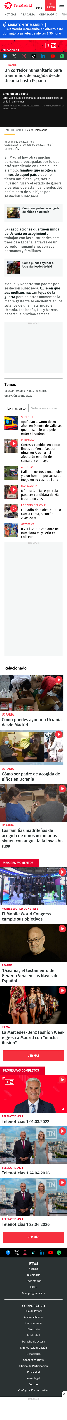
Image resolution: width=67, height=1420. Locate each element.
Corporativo (33, 1306)
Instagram (24, 56)
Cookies (33, 1384)
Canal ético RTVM (33, 1360)
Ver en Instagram (25, 1252)
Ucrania (10, 65)
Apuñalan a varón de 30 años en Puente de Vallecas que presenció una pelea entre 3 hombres (11, 423)
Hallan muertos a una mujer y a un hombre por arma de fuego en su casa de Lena (11, 473)
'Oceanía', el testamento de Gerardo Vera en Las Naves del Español (33, 943)
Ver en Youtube (50, 1252)
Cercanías (28, 440)
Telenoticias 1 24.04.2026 (33, 1145)
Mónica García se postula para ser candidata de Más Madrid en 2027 (11, 492)
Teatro (7, 965)
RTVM (33, 1264)
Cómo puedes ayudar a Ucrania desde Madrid (13, 267)
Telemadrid (33, 1275)
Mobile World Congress (20, 908)
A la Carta (28, 14)
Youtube (53, 56)
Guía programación (33, 1293)
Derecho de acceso (33, 1341)
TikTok (33, 56)
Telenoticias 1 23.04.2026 (33, 1197)
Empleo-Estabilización (33, 1347)
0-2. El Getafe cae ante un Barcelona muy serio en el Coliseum (11, 530)
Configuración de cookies (33, 1390)
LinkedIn (43, 56)
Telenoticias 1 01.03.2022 (33, 1094)
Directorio (34, 1329)
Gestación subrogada (18, 396)
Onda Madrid (48, 14)
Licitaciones (33, 1354)
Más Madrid (29, 486)
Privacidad (33, 1372)
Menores (41, 391)
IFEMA (6, 1027)
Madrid (20, 391)
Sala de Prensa (34, 1311)
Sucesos (27, 417)
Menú (61, 5)
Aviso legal (33, 1378)
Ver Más (33, 1055)
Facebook (5, 56)
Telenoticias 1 (12, 1116)
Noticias (10, 14)
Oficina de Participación (33, 1366)
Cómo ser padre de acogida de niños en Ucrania (13, 213)
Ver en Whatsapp (59, 1252)
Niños (30, 391)
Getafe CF (27, 524)
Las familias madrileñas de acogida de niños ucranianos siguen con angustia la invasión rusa (33, 803)
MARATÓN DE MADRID (25, 25)
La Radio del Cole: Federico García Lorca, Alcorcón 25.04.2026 (11, 511)
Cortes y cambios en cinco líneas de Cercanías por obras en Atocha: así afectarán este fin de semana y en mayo (11, 446)
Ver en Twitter (16, 1253)
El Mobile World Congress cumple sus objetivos (33, 886)
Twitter (14, 56)
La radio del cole (33, 505)
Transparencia (33, 1323)
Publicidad (33, 1335)
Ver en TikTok (33, 1253)
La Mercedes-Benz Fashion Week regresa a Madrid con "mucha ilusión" (33, 1005)
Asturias (27, 467)
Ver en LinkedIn (42, 1252)
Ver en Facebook (8, 1253)
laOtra (33, 1287)
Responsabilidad (33, 1317)
